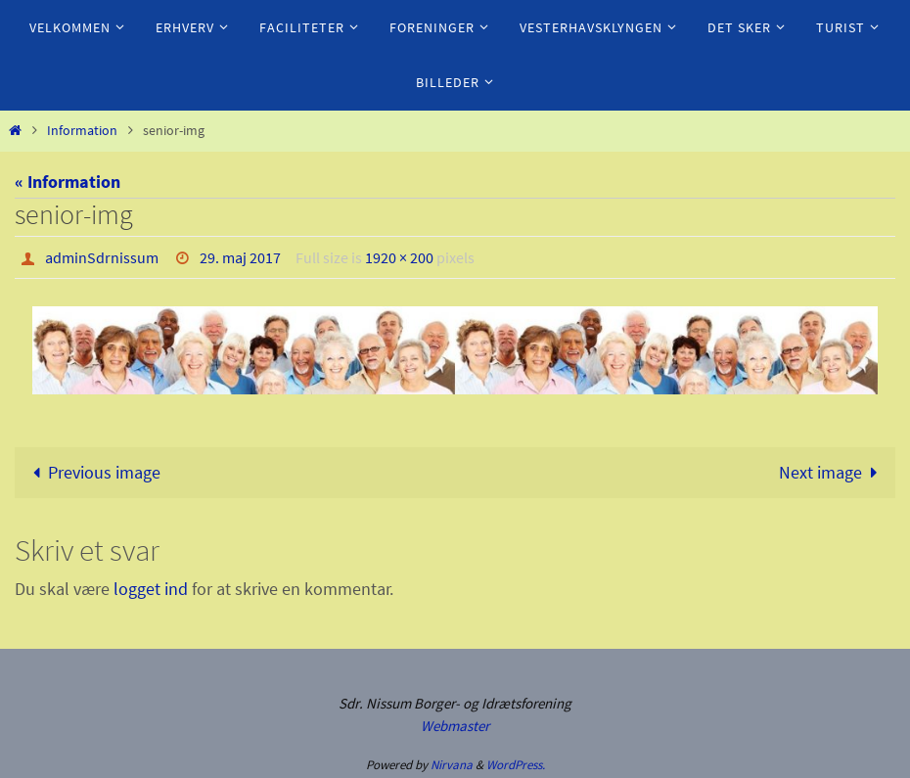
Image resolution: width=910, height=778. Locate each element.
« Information (67, 181)
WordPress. (515, 764)
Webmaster (455, 725)
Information (82, 130)
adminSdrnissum (102, 257)
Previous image (91, 472)
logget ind (151, 588)
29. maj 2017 (240, 257)
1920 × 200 (399, 257)
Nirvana (452, 764)
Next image (833, 472)
